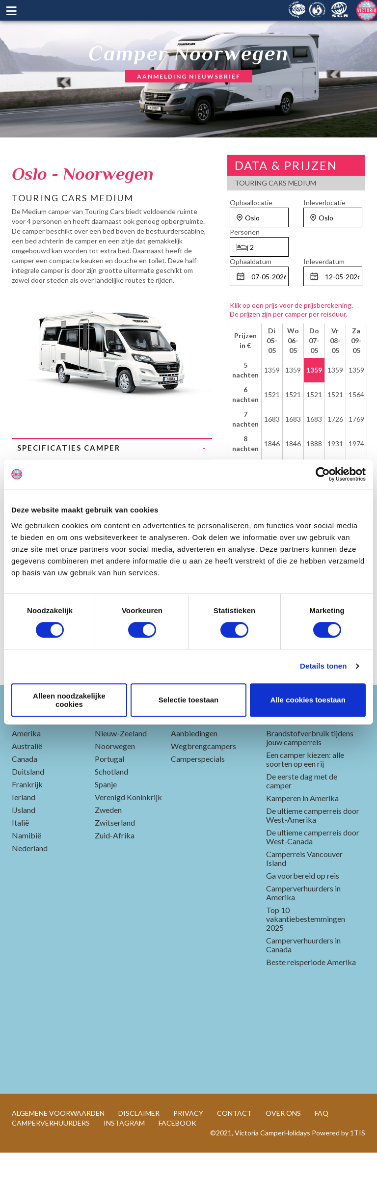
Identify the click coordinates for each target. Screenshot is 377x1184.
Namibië (26, 866)
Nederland (30, 879)
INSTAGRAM (124, 1154)
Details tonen (323, 666)
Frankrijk (27, 815)
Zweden (108, 841)
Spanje (106, 815)
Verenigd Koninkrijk (128, 828)
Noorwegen (115, 777)
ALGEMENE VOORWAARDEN (58, 1144)
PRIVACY (188, 1144)
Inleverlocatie (324, 202)
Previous (19, 350)
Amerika (26, 764)
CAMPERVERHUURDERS (51, 1154)
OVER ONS (283, 1144)
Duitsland (28, 802)
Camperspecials (198, 790)
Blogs (283, 746)
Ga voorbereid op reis (302, 907)
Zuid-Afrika (115, 866)
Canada (24, 790)
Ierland (23, 828)
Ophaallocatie (251, 202)
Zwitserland (115, 854)
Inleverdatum (324, 261)
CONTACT (234, 1144)
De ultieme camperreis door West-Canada (312, 868)
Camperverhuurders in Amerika (303, 924)
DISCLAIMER (139, 1144)
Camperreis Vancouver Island (304, 890)
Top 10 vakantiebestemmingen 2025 (305, 950)
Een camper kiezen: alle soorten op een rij (305, 790)
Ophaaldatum (250, 261)
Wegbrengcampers (203, 777)
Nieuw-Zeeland (121, 764)
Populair (198, 746)
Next (204, 350)
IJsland (23, 841)
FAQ (321, 1144)
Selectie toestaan (189, 700)
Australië (27, 777)
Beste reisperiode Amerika (311, 993)
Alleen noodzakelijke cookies (69, 700)
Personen (245, 232)
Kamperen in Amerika (302, 829)
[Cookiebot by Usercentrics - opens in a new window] (323, 474)
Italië (20, 854)
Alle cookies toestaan (307, 700)
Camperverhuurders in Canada (303, 976)
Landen (35, 746)
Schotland (111, 802)
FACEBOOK (177, 1154)
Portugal (109, 790)
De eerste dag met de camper (301, 812)
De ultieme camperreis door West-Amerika (312, 846)
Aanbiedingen (194, 764)
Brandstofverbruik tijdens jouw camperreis (309, 769)
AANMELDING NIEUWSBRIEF (189, 76)
